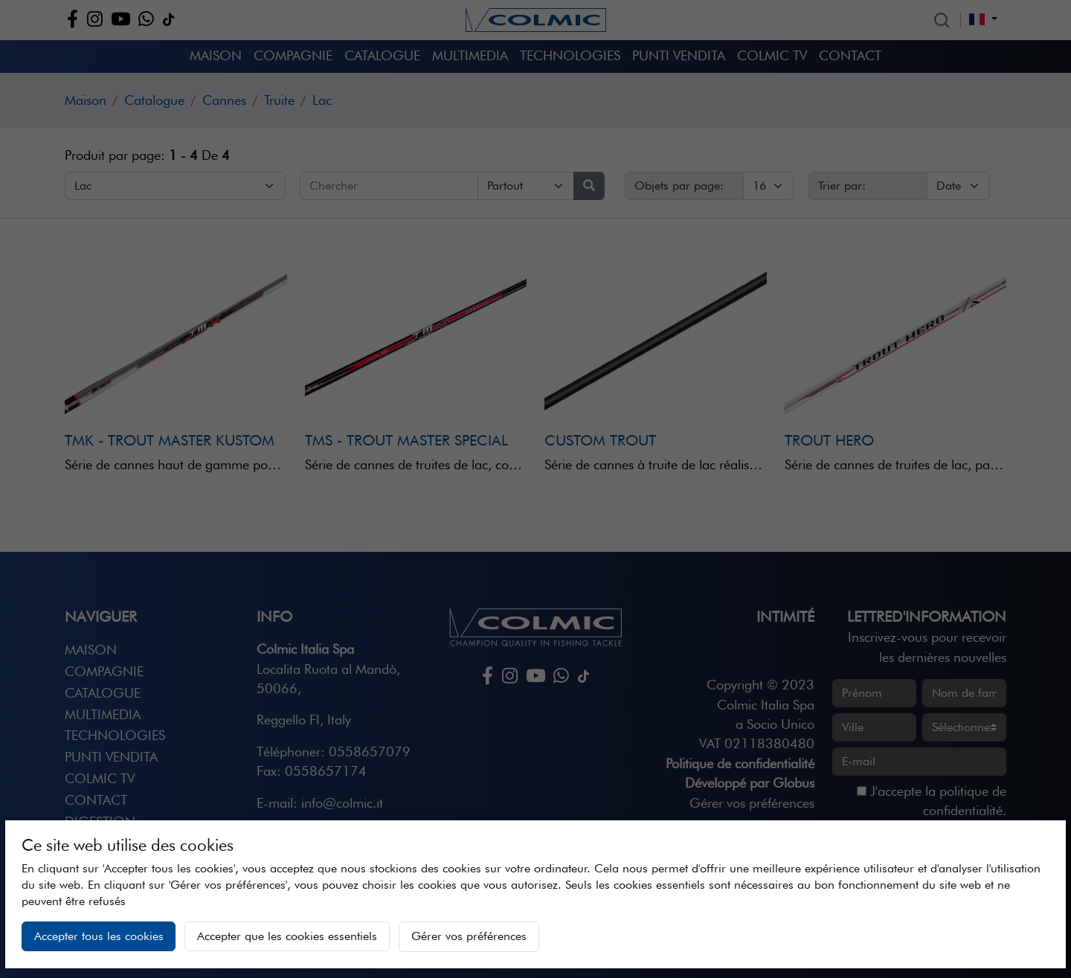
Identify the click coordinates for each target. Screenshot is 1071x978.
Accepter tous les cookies (99, 936)
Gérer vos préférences (469, 936)
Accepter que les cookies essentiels (287, 936)
